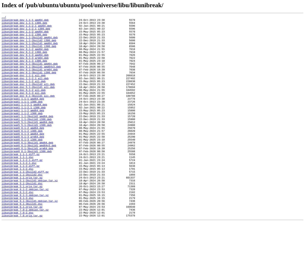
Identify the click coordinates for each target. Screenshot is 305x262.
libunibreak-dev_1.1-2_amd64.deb (25, 35)
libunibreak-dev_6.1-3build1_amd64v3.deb (31, 77)
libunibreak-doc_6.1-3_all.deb (24, 108)
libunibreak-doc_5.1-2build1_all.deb (28, 101)
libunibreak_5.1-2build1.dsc (22, 217)
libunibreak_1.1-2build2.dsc (22, 206)
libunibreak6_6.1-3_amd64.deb (23, 157)
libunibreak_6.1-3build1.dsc (22, 242)
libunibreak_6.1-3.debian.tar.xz (25, 231)
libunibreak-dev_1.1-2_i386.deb (24, 38)
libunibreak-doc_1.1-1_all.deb (24, 87)
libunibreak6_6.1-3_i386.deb (22, 164)
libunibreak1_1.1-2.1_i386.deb (24, 126)
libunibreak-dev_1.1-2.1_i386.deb (26, 31)
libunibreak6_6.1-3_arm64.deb (23, 161)
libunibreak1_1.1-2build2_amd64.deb (27, 136)
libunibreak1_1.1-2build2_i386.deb (27, 140)
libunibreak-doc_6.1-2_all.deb (24, 105)
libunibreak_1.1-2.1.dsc (19, 192)
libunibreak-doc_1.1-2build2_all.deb (28, 98)
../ (4, 17)
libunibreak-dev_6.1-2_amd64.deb (25, 56)
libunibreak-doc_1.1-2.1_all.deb (25, 91)
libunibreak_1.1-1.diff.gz (20, 182)
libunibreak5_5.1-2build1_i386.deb (27, 147)
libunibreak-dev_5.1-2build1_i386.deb (29, 52)
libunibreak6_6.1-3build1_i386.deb (27, 178)
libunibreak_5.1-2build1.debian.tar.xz (30, 213)
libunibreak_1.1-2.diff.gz (20, 196)
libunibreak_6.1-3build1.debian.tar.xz (30, 238)
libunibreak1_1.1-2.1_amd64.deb (24, 122)
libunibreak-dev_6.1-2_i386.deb (24, 59)
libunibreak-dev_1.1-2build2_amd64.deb (30, 42)
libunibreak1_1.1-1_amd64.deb (23, 115)
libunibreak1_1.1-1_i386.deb (22, 119)
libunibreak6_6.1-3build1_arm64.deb (27, 175)
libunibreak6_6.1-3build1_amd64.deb (27, 168)
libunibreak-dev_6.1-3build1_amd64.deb (30, 73)
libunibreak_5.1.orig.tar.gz (22, 220)
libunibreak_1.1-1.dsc (17, 185)
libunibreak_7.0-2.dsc (17, 252)
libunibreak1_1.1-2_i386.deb (22, 133)
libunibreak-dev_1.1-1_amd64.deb (25, 21)
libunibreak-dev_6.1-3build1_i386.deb (29, 84)
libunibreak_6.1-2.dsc (17, 227)
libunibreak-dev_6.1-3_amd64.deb (25, 63)
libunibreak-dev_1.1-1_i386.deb (24, 24)
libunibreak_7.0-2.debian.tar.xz (25, 249)
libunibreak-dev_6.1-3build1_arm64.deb (30, 80)
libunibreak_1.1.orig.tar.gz (22, 210)
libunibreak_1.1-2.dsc (17, 199)
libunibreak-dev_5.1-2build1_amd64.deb (30, 49)
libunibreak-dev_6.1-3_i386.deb (24, 70)
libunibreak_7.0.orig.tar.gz (22, 256)
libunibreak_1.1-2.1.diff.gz (22, 189)
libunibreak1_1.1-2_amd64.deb (23, 129)
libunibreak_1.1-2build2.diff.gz (25, 203)
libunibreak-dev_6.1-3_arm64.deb (25, 66)
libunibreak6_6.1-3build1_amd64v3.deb (29, 171)
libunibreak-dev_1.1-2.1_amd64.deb (27, 28)
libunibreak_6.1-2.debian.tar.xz (25, 224)
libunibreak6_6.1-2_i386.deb (22, 154)
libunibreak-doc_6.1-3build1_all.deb (28, 112)
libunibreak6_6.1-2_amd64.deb (23, 150)
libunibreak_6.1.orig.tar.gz (22, 245)
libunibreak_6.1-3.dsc (17, 235)
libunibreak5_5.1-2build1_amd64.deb (27, 143)
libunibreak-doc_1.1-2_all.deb (24, 94)
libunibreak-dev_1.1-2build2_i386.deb (29, 45)
